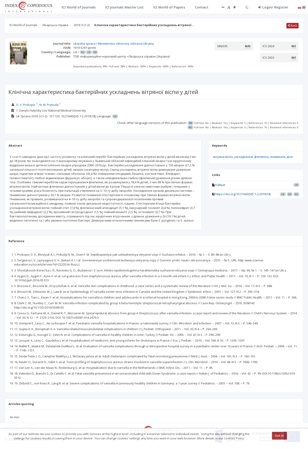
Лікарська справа (55, 25)
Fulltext (220, 185)
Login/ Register (273, 7)
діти (290, 157)
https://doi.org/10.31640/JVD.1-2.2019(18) (243, 194)
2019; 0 (82, 25)
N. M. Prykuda (49, 105)
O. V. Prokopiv (25, 105)
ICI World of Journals (23, 25)
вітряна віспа (223, 157)
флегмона (261, 157)
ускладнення (243, 157)
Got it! (279, 435)
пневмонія (277, 157)
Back (292, 25)
